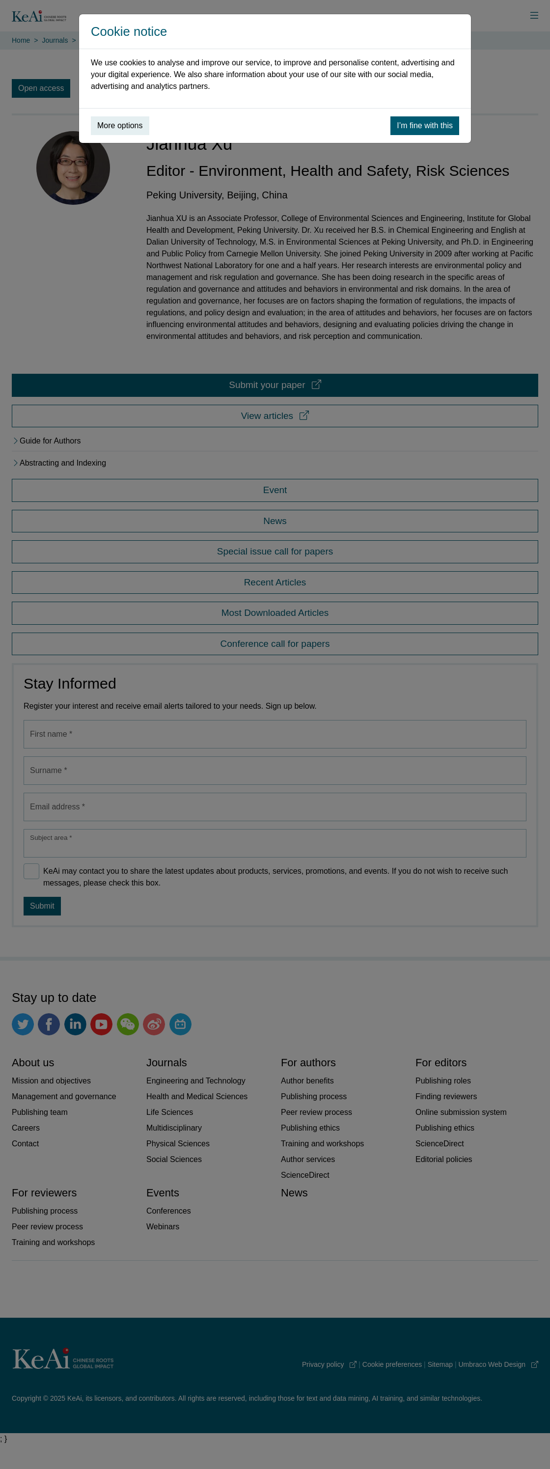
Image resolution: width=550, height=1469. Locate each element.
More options (120, 125)
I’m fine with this (425, 125)
